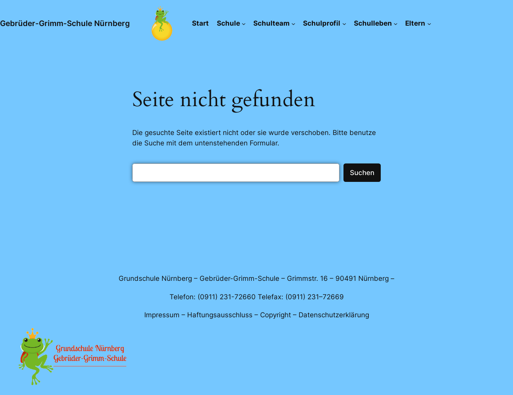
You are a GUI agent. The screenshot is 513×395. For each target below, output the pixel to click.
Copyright (275, 315)
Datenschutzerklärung (334, 315)
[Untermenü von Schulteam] (293, 23)
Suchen (362, 173)
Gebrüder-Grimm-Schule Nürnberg (65, 23)
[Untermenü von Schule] (244, 23)
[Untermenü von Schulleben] (396, 23)
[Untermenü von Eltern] (429, 23)
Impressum (162, 315)
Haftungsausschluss (219, 315)
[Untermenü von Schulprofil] (344, 23)
